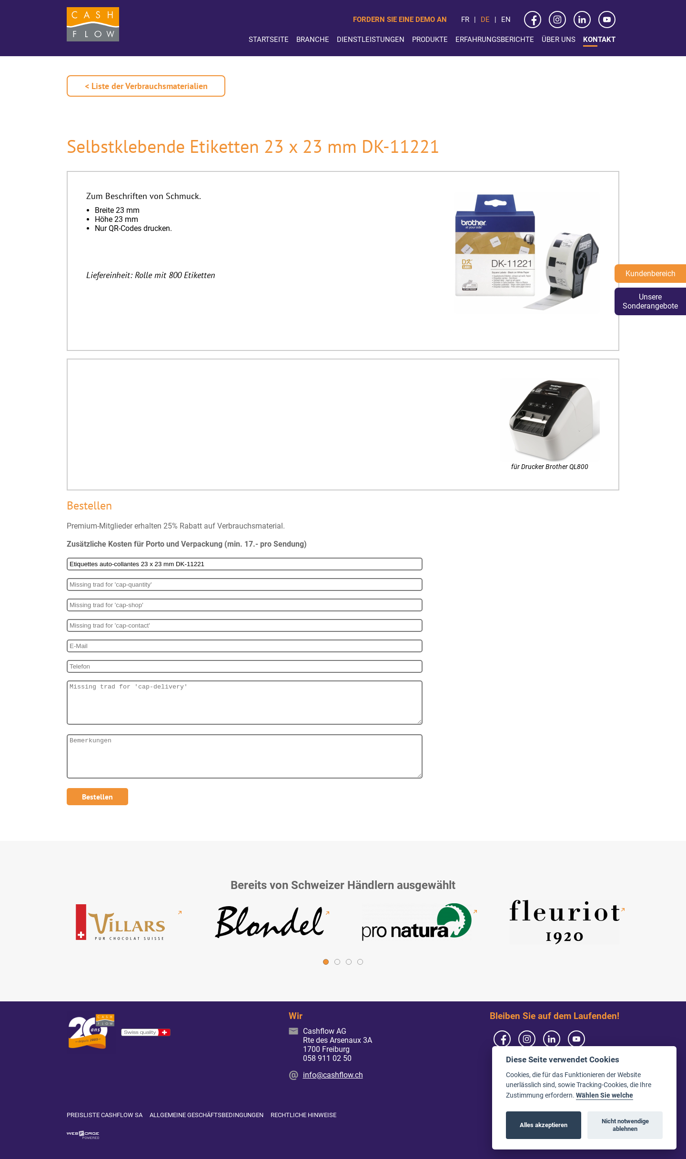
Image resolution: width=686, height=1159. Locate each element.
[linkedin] (582, 19)
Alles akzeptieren (543, 1125)
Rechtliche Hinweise (303, 1115)
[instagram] (557, 19)
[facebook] (532, 19)
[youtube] (606, 19)
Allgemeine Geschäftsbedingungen (206, 1115)
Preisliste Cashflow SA (104, 1115)
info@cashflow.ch (333, 1074)
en (506, 19)
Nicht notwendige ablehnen (625, 1125)
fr (465, 19)
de (485, 19)
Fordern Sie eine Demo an (400, 19)
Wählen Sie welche (604, 1095)
